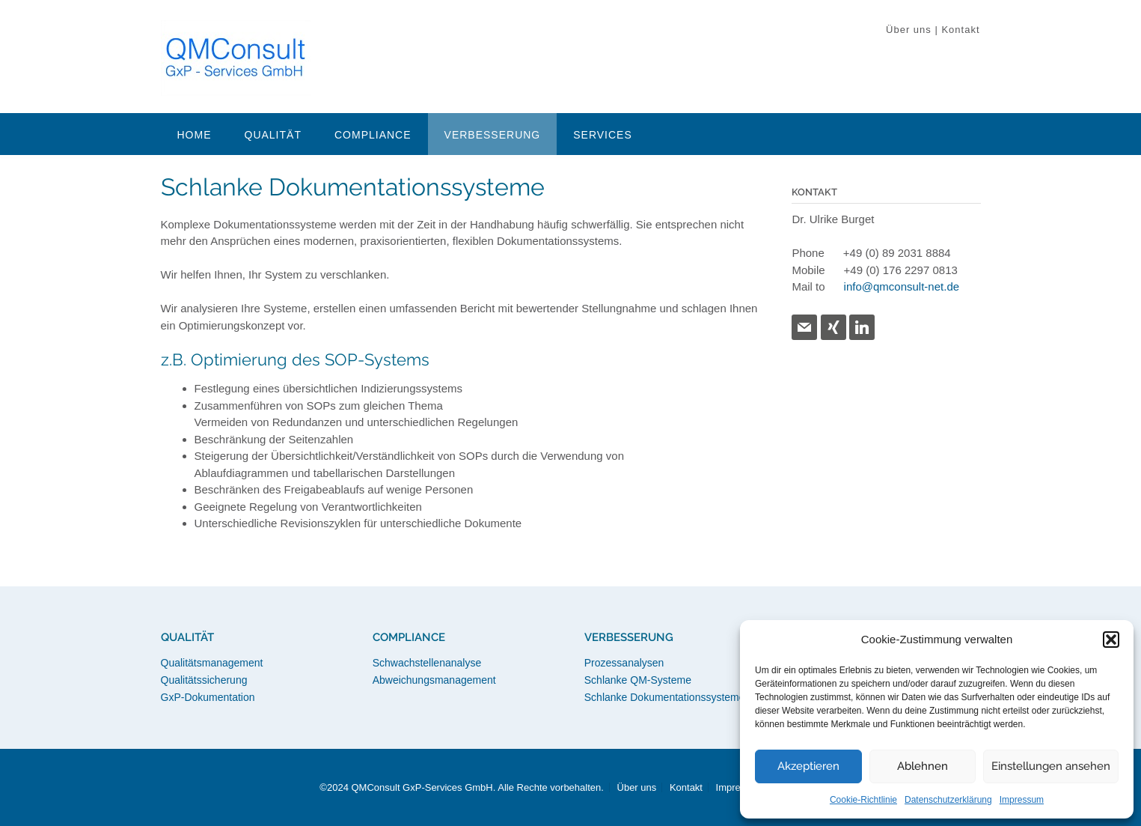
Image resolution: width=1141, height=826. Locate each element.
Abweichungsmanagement (434, 680)
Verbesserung (492, 135)
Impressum (1022, 800)
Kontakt (960, 29)
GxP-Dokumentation (208, 697)
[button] (1111, 639)
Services (602, 135)
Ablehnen (922, 766)
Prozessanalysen (624, 663)
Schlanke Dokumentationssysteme (664, 697)
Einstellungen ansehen (1050, 766)
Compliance (373, 135)
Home (194, 135)
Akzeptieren (808, 766)
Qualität (273, 135)
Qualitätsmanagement (212, 663)
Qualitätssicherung (204, 680)
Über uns (909, 29)
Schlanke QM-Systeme (637, 680)
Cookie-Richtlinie (863, 800)
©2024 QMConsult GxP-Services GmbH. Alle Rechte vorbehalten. (461, 787)
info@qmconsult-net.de (901, 286)
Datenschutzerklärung (948, 800)
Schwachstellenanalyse (427, 663)
